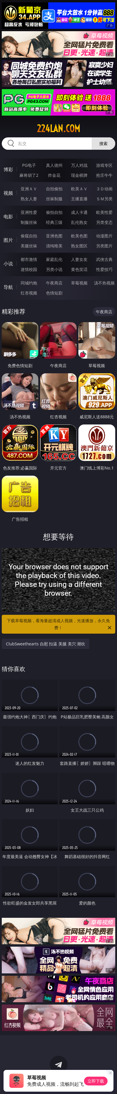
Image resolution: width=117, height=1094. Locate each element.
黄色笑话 (79, 269)
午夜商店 (54, 283)
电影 (8, 216)
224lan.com (58, 128)
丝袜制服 (54, 199)
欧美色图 (79, 236)
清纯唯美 (54, 246)
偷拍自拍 (54, 212)
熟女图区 (79, 246)
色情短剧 (54, 293)
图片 (8, 240)
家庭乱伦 (54, 259)
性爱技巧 (104, 269)
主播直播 (79, 199)
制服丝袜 (29, 222)
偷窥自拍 (29, 236)
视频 (8, 193)
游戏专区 (104, 165)
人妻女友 (79, 259)
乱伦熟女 (79, 222)
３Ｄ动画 (104, 189)
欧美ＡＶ (79, 189)
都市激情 (29, 259)
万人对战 (79, 165)
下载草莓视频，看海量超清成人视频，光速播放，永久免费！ (59, 624)
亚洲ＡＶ (29, 189)
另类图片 (104, 246)
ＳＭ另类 (104, 199)
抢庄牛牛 (104, 175)
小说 (8, 263)
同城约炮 (29, 283)
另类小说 (54, 269)
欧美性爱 (104, 212)
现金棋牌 (79, 175)
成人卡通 (79, 212)
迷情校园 (29, 269)
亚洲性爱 (29, 212)
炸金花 (54, 175)
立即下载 (96, 1081)
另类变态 (104, 222)
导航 (8, 287)
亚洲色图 (54, 236)
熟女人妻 (29, 199)
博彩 (8, 169)
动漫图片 (104, 236)
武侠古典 (104, 259)
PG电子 (29, 165)
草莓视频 (79, 283)
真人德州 (54, 165)
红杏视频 (29, 293)
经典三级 (54, 222)
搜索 (103, 143)
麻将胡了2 (28, 175)
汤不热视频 (104, 283)
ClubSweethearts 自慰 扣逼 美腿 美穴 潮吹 (45, 644)
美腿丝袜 (29, 246)
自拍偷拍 (54, 189)
